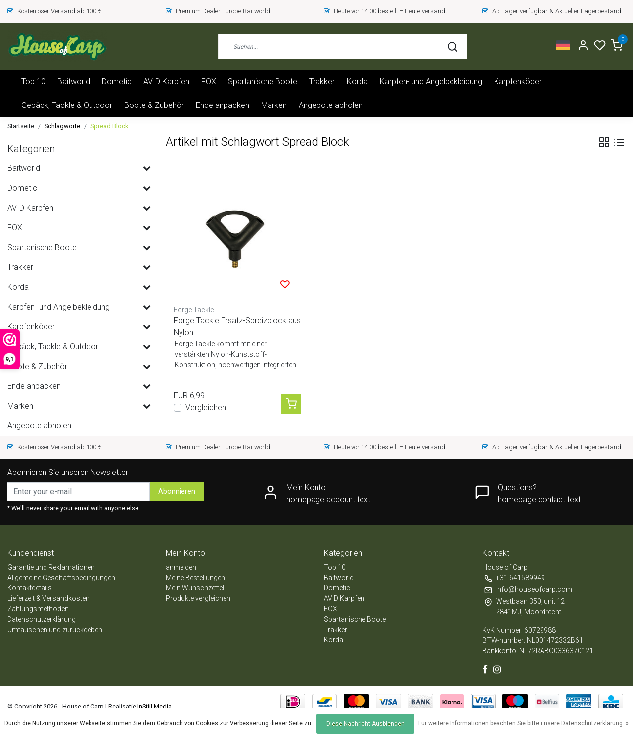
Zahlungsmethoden (38, 609)
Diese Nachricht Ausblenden (365, 723)
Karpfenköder (518, 81)
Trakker (322, 81)
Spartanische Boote (262, 81)
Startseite (20, 126)
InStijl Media (154, 706)
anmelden (181, 567)
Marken (274, 105)
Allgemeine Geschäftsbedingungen (61, 577)
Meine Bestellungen (195, 577)
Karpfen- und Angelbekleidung (431, 81)
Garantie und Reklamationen (51, 567)
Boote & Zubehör (154, 105)
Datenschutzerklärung (41, 619)
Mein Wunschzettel (195, 588)
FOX (208, 81)
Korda (357, 81)
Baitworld (73, 81)
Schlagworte (62, 126)
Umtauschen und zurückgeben (54, 629)
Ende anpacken (222, 105)
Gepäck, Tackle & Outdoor (66, 105)
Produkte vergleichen (198, 598)
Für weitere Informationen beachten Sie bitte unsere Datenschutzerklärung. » (523, 723)
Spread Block (109, 126)
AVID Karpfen (166, 81)
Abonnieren (176, 491)
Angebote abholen (330, 105)
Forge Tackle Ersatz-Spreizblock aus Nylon (237, 326)
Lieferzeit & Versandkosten (48, 598)
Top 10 (33, 81)
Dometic (117, 81)
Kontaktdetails (29, 588)
